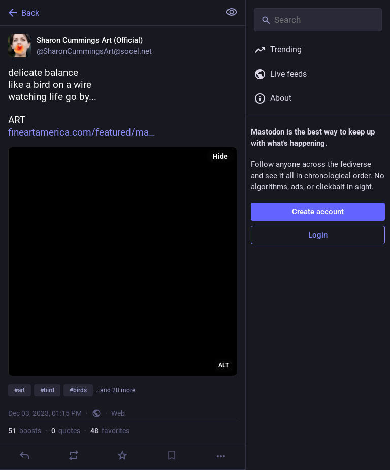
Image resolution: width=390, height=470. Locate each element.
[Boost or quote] (74, 455)
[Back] (109, 12)
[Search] (318, 19)
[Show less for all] (231, 12)
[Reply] (24, 455)
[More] (221, 456)
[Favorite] (122, 455)
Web (118, 413)
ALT (223, 365)
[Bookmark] (172, 455)
